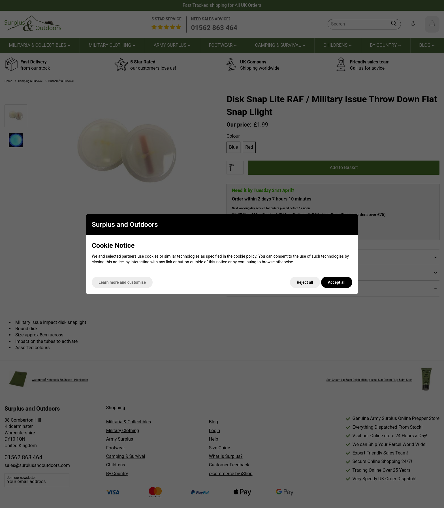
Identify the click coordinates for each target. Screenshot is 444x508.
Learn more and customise (122, 282)
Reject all (305, 282)
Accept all (336, 282)
